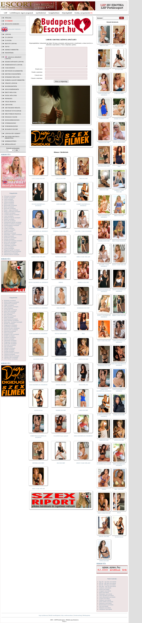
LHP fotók (9, 104)
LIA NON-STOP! (38, 363)
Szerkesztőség (78, 615)
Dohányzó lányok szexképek (12, 217)
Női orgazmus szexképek (11, 306)
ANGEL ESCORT (61, 388)
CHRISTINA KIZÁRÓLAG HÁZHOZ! (38, 440)
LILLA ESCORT (61, 182)
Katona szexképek (9, 239)
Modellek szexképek (10, 300)
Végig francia (10, 101)
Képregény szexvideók (105, 594)
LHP (5, 13)
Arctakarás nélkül (12, 107)
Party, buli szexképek (10, 311)
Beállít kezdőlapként (54, 615)
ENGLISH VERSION (14, 29)
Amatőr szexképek (9, 197)
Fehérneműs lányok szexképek (12, 222)
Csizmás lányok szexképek (11, 214)
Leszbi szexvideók (104, 598)
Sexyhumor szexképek (10, 326)
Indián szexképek (9, 236)
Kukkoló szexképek (9, 243)
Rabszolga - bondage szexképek (13, 322)
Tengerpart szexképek (10, 342)
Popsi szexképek (8, 317)
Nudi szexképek (8, 308)
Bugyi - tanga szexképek (11, 210)
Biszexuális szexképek (10, 205)
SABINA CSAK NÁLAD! (60, 235)
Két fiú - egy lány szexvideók (107, 583)
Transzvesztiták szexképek (11, 352)
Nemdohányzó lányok (13, 64)
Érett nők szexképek (10, 220)
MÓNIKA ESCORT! (38, 467)
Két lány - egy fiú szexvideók (107, 586)
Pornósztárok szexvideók (106, 604)
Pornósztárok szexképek (11, 319)
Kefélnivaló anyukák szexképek (13, 240)
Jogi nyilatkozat (43, 615)
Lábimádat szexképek (10, 245)
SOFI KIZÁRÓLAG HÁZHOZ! (38, 337)
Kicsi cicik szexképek (10, 242)
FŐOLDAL (8, 18)
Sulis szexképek (8, 333)
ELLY (119, 512)
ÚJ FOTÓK (8, 40)
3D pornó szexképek (10, 196)
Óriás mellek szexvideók (106, 601)
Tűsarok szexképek (9, 354)
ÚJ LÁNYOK (9, 37)
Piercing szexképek (9, 313)
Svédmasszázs (10, 123)
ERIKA (61, 286)
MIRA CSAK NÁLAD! (83, 260)
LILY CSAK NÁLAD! (38, 182)
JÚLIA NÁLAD (83, 388)
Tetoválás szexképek (10, 345)
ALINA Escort (38, 414)
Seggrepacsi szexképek (10, 325)
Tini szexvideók (103, 606)
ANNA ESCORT (104, 560)
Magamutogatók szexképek (12, 250)
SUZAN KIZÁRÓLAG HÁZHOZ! (38, 208)
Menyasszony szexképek (11, 253)
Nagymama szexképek (10, 303)
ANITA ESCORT (83, 363)
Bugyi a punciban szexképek (12, 211)
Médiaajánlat (86, 615)
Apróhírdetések (41, 13)
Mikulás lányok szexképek (11, 254)
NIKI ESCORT (61, 312)
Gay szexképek (8, 227)
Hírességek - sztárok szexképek (13, 234)
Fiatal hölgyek (11, 95)
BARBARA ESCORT (83, 312)
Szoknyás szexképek (10, 337)
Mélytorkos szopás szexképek (12, 251)
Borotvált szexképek (10, 208)
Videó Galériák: (112, 579)
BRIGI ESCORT (119, 215)
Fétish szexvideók (104, 589)
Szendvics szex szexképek (11, 334)
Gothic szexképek (9, 228)
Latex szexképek (9, 247)
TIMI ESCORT (83, 182)
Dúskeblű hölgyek (12, 77)
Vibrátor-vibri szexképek (11, 357)
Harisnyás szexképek (10, 233)
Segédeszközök (11, 86)
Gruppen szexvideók (105, 591)
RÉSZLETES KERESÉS (12, 24)
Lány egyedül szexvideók (106, 595)
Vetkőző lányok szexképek (11, 356)
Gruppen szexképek (9, 230)
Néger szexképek (9, 305)
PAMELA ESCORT (83, 286)
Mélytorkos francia (13, 114)
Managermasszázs (12, 120)
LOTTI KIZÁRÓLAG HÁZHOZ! (38, 235)
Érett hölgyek (10, 92)
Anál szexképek (8, 199)
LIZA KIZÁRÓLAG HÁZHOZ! (38, 388)
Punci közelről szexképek (11, 320)
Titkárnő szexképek (9, 348)
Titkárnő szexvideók (105, 608)
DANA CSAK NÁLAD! (38, 260)
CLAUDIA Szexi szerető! (61, 439)
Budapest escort (11, 129)
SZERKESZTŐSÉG (10, 141)
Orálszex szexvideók (105, 600)
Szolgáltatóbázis (53, 13)
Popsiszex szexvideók (105, 603)
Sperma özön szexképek (11, 329)
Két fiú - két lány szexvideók (107, 585)
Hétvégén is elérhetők (14, 71)
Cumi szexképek (8, 216)
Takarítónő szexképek (10, 340)
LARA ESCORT (83, 414)
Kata (83, 337)
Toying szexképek (9, 351)
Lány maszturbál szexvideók (107, 597)
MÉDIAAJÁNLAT (10, 144)
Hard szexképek (8, 231)
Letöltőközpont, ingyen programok (21, 13)
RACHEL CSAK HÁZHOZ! (83, 235)
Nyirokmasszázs (11, 126)
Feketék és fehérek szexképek (12, 224)
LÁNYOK (8, 34)
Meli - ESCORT (119, 489)
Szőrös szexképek (9, 339)
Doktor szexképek (9, 219)
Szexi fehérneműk (12, 89)
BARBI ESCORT (61, 414)
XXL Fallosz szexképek (11, 359)
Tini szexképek (8, 346)
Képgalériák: (13, 193)
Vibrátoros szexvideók (105, 609)
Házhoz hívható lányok (14, 61)
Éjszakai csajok (11, 117)
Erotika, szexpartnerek (82, 13)
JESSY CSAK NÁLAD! (83, 467)
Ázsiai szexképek (9, 202)
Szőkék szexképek (9, 336)
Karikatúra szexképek (10, 237)
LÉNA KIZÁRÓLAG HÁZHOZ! (38, 312)
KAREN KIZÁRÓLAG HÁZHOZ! (83, 208)
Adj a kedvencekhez (67, 615)
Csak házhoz (10, 68)
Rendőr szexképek (9, 323)
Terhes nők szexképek (10, 343)
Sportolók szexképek (10, 331)
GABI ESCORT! (119, 93)
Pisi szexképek (8, 314)
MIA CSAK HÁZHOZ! (119, 241)
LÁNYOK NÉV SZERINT (12, 133)
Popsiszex (8, 98)
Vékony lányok (11, 83)
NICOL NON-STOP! (61, 337)
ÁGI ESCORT (61, 467)
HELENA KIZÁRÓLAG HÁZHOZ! (119, 364)
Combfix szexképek (9, 213)
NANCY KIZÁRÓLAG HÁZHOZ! (104, 316)
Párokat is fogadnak (13, 111)
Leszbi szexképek (9, 248)
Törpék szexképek (9, 349)
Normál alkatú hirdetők (14, 80)
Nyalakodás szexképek (10, 309)
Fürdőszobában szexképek (11, 225)
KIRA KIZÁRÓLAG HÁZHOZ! (83, 439)
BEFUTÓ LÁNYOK (11, 43)
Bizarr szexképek (9, 207)
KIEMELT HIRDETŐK (12, 49)
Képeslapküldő (67, 13)
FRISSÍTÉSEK (9, 52)
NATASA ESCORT (60, 260)
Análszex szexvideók (105, 588)
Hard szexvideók (104, 592)
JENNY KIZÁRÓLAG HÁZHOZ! (38, 286)
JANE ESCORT (60, 208)
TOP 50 (7, 46)
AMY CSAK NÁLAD (38, 492)
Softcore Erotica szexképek (12, 328)
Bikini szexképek (9, 204)
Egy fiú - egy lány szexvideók (107, 581)
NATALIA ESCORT (61, 363)
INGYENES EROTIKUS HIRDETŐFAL (12, 137)
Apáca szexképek (9, 200)
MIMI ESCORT (104, 440)
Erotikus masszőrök (13, 74)
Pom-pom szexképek (10, 316)
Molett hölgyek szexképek (11, 302)
